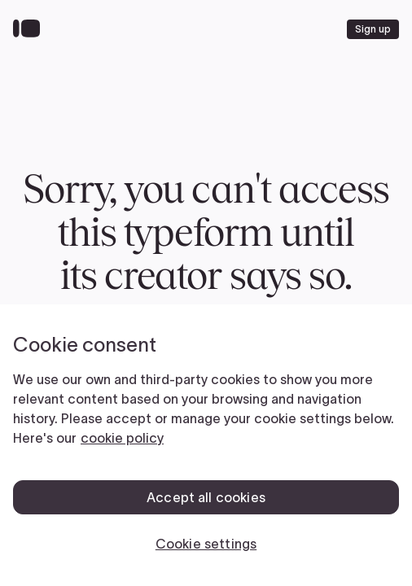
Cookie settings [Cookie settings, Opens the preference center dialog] (206, 543)
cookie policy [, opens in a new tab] (122, 438)
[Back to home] (30, 29)
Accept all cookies (206, 497)
